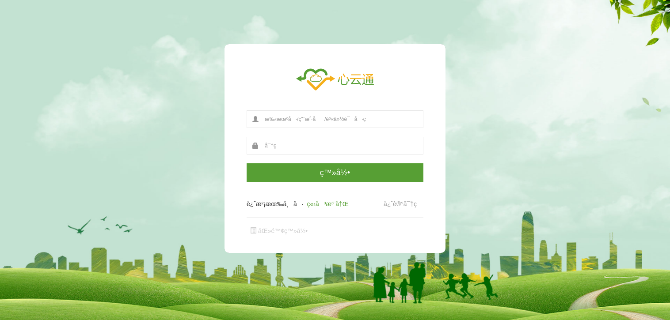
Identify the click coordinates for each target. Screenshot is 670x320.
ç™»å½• (335, 172)
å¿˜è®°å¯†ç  (403, 203)
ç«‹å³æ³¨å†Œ (328, 203)
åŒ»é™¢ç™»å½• (279, 230)
